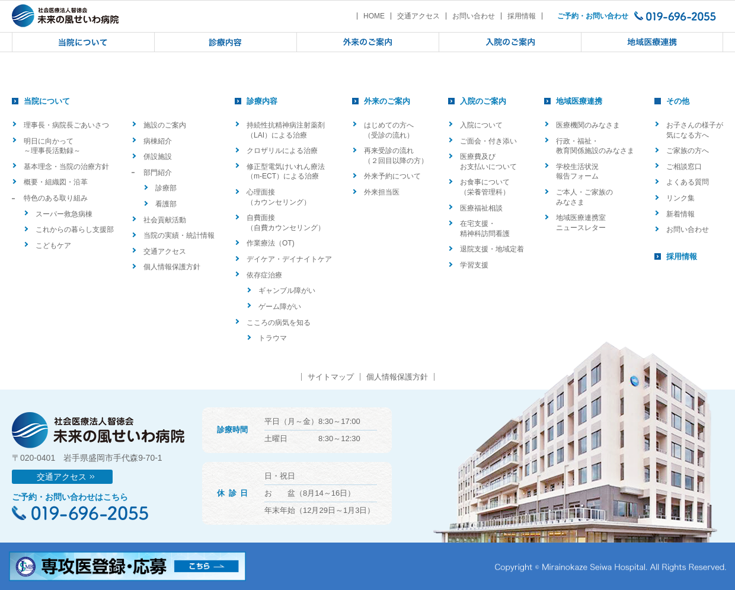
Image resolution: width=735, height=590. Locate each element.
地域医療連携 (579, 101)
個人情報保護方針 (171, 267)
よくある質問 (687, 182)
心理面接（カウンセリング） (279, 197)
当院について (47, 101)
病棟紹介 (157, 141)
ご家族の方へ (687, 150)
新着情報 (680, 214)
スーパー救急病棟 (64, 214)
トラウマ (272, 338)
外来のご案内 (387, 101)
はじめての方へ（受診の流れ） (389, 130)
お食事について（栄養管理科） (485, 187)
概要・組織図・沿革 (56, 182)
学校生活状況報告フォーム (577, 171)
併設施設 (157, 156)
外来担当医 (382, 192)
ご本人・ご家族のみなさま (584, 197)
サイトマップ (331, 376)
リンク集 (680, 198)
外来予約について (392, 176)
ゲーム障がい (279, 306)
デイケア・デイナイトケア (289, 259)
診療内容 (262, 101)
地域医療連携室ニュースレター (581, 222)
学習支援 (474, 265)
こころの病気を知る (279, 322)
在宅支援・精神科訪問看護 (485, 228)
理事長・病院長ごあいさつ (66, 125)
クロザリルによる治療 (282, 150)
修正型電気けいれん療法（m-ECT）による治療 (286, 171)
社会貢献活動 (164, 220)
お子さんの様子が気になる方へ (694, 130)
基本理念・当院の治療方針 (66, 166)
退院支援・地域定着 (492, 249)
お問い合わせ (473, 16)
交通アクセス (418, 16)
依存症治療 (264, 275)
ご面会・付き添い (488, 141)
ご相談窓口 (684, 166)
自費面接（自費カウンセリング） (286, 222)
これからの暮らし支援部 (75, 229)
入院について (481, 125)
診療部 (166, 188)
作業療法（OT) (271, 243)
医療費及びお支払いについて (488, 161)
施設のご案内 (164, 125)
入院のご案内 (483, 101)
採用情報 (521, 16)
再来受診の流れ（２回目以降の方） (396, 155)
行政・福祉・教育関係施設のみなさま (595, 146)
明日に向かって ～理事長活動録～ (52, 146)
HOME (374, 16)
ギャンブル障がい (286, 290)
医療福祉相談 (481, 208)
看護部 (166, 204)
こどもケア (53, 245)
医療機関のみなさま (588, 125)
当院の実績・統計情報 (179, 235)
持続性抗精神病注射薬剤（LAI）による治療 (286, 130)
